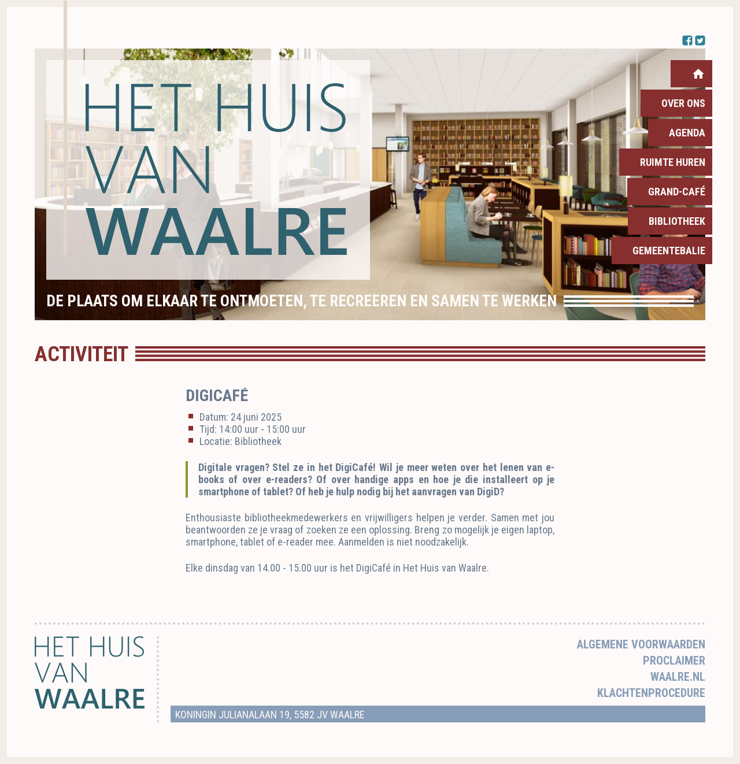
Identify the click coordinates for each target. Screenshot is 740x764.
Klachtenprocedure (651, 693)
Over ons (683, 103)
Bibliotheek (677, 221)
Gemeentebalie (668, 250)
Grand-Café (676, 192)
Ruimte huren (672, 162)
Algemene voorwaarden (641, 644)
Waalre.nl (677, 677)
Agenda (687, 133)
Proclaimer (674, 660)
